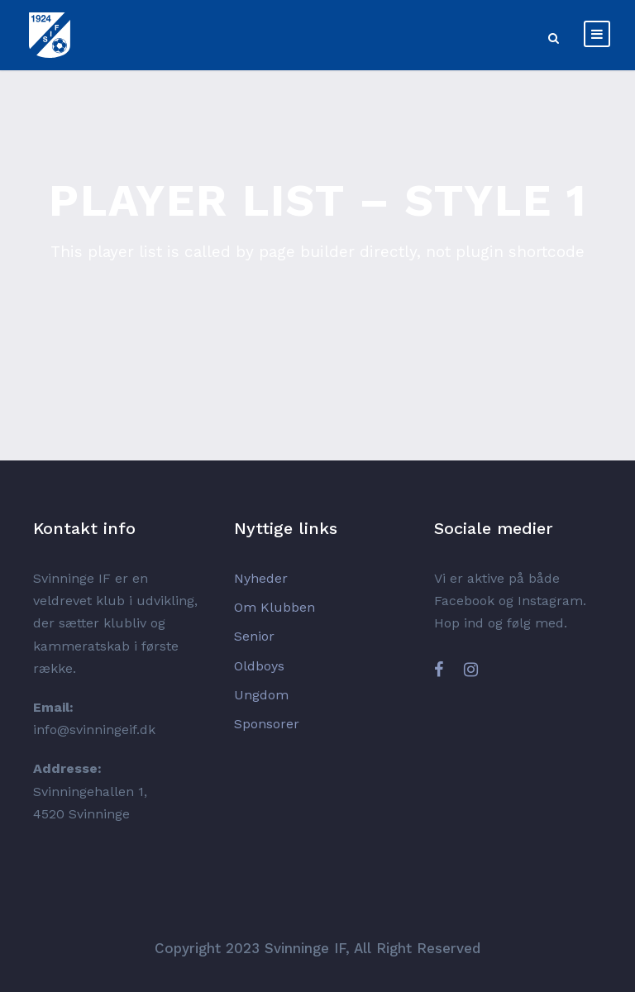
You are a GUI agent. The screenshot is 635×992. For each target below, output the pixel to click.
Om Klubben (274, 607)
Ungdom (261, 695)
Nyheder (261, 578)
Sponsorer (266, 724)
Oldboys (259, 666)
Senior (254, 636)
